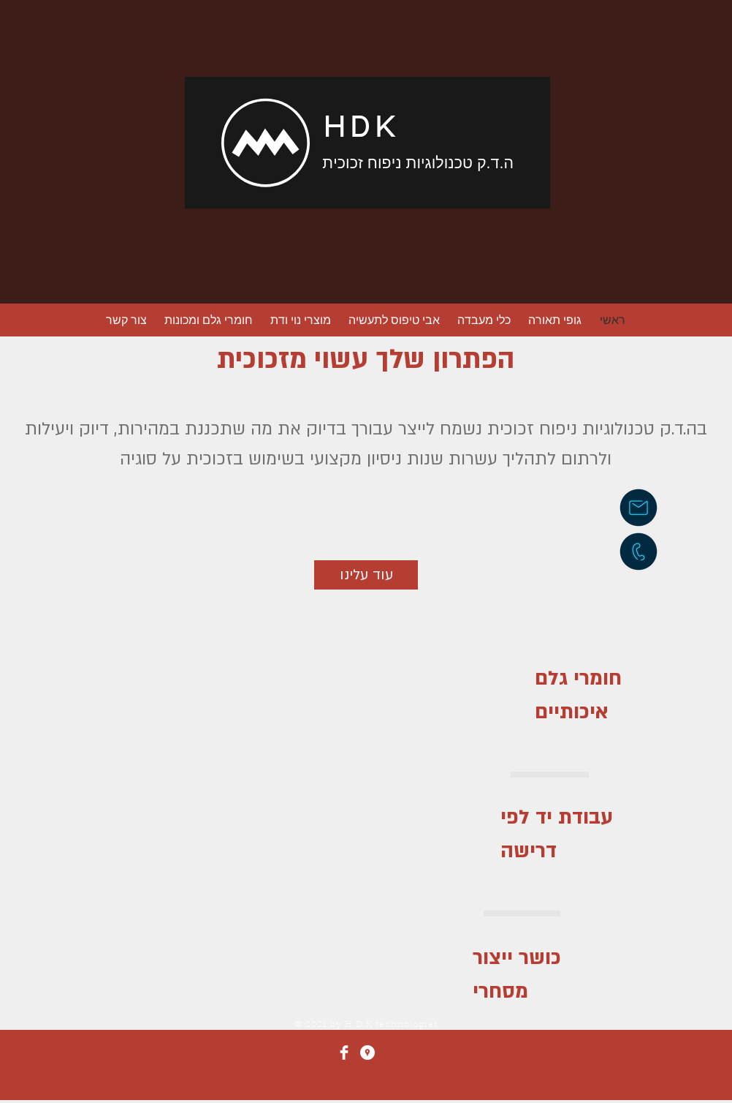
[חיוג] (638, 551)
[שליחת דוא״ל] (638, 507)
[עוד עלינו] (366, 575)
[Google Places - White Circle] (367, 1052)
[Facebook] (344, 1052)
